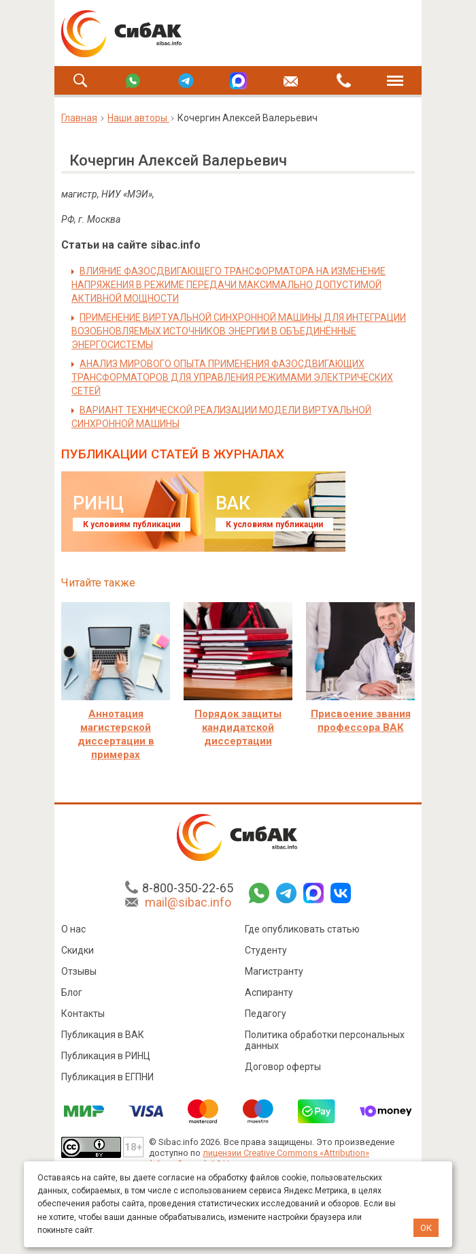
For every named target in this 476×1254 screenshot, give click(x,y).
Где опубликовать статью (302, 929)
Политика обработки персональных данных (325, 1040)
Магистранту (274, 971)
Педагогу (265, 1013)
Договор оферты (283, 1066)
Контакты (83, 1013)
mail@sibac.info (188, 902)
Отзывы (79, 971)
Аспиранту (269, 992)
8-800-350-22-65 (187, 888)
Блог (71, 992)
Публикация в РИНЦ (105, 1055)
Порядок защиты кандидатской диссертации (238, 727)
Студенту (266, 950)
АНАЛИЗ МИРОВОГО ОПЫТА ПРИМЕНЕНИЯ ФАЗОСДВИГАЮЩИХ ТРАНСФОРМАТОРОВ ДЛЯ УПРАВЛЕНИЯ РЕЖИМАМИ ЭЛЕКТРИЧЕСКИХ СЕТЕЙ (232, 377)
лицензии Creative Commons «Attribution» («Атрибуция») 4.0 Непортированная (259, 1158)
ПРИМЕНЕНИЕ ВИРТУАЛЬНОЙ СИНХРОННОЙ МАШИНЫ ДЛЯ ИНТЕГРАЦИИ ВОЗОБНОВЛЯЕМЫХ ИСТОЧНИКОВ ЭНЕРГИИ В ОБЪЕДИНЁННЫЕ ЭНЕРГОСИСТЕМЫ (238, 331)
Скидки (77, 950)
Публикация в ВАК (102, 1034)
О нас (73, 929)
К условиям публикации (131, 524)
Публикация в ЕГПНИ (107, 1076)
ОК (426, 1228)
